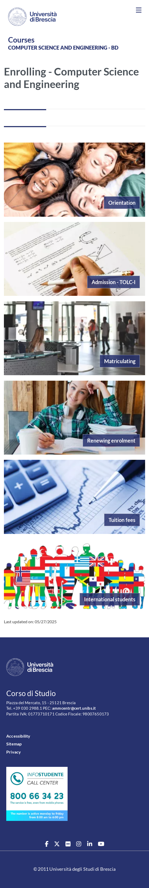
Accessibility (18, 735)
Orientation (121, 202)
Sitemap (14, 743)
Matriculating (119, 361)
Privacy (13, 751)
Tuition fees (122, 520)
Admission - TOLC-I (113, 282)
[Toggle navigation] (138, 10)
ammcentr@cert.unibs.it (74, 708)
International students (109, 599)
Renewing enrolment (111, 440)
